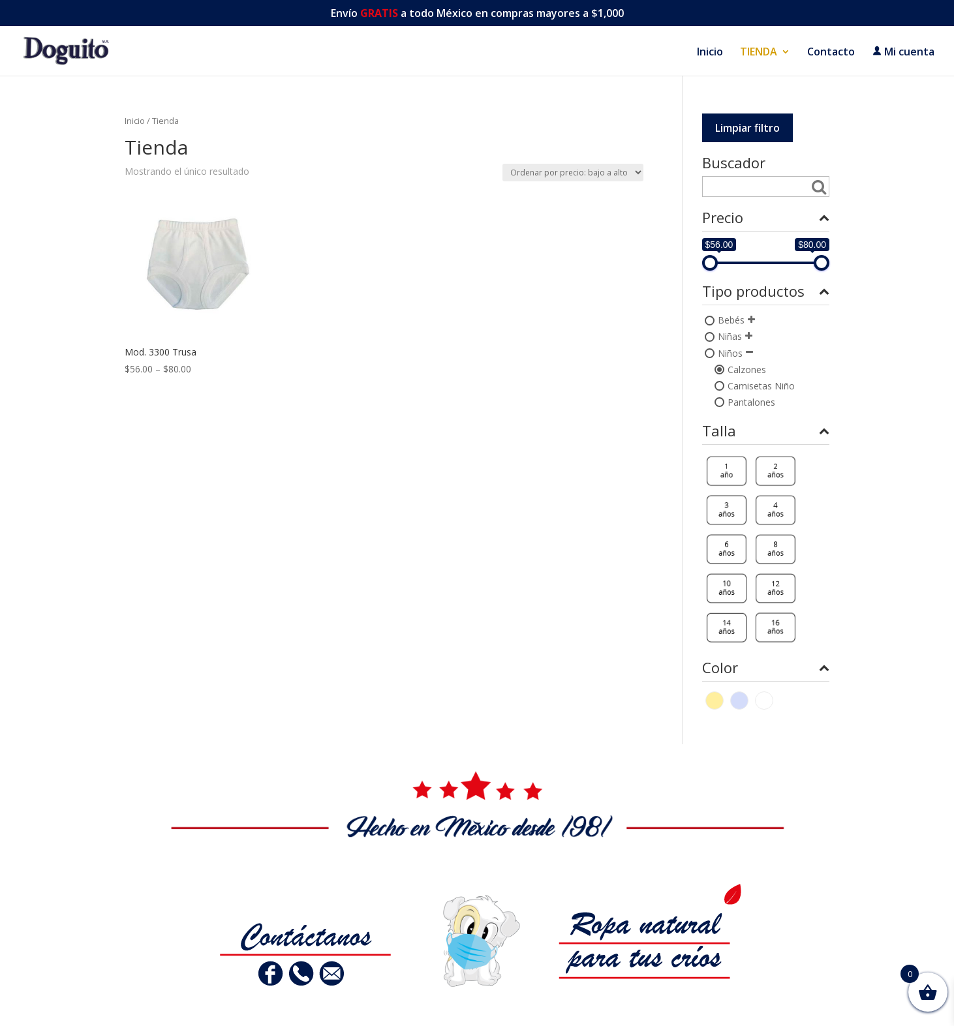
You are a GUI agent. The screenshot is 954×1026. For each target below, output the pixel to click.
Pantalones (751, 402)
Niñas (730, 336)
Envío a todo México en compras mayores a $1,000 (477, 14)
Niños (730, 353)
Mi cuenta (903, 52)
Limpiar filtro (747, 128)
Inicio (710, 53)
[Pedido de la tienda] (572, 172)
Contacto (831, 53)
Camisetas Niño (761, 386)
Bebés (731, 320)
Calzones (747, 369)
